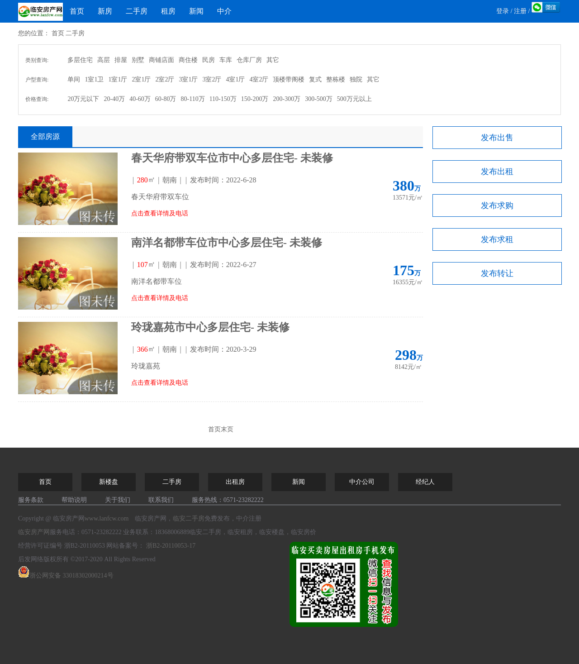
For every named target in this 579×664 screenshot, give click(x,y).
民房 (208, 60)
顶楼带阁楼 (288, 79)
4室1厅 (235, 79)
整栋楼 (335, 79)
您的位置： (34, 33)
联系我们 (161, 500)
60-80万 (165, 99)
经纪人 (425, 481)
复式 (315, 79)
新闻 (196, 11)
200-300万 (286, 99)
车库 (225, 60)
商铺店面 (161, 60)
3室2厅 (211, 79)
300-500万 (318, 99)
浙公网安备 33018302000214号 (66, 575)
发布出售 (497, 137)
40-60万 (140, 99)
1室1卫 (94, 79)
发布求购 (497, 205)
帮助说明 (74, 500)
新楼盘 (108, 481)
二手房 (136, 11)
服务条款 (30, 500)
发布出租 (497, 171)
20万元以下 (83, 99)
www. (107, 518)
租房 (168, 11)
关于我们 (117, 500)
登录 (502, 11)
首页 (77, 11)
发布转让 (497, 273)
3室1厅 (188, 79)
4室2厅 (258, 79)
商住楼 (188, 60)
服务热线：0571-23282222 (228, 500)
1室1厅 (117, 79)
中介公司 (362, 481)
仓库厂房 (249, 60)
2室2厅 (164, 79)
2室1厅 (141, 79)
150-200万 (255, 99)
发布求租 (497, 239)
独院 (356, 79)
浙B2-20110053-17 (170, 545)
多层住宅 (80, 60)
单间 (73, 79)
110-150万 (223, 99)
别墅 (138, 60)
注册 (520, 11)
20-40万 (114, 99)
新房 (105, 11)
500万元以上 (354, 99)
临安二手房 (188, 518)
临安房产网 (34, 532)
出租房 (235, 481)
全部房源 (45, 136)
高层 (103, 60)
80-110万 (192, 99)
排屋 (120, 60)
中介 (224, 11)
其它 (272, 60)
